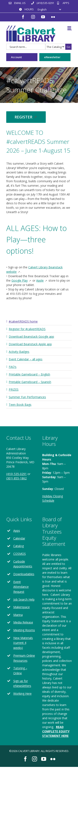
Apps (16, 531)
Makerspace (21, 607)
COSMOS (19, 554)
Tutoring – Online (20, 670)
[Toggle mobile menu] (69, 28)
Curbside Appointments (22, 563)
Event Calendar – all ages (25, 359)
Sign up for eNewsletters (22, 683)
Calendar (19, 538)
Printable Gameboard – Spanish (30, 382)
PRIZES (14, 389)
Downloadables (23, 574)
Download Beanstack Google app (31, 337)
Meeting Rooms (24, 630)
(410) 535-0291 (16, 474)
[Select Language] (49, 10)
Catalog (18, 546)
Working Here (22, 694)
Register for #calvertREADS (27, 329)
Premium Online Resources (24, 658)
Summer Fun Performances (27, 397)
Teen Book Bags (20, 405)
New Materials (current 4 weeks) (23, 643)
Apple (42, 280)
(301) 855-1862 (16, 478)
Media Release (23, 622)
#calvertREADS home (23, 321)
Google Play (21, 280)
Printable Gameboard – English (29, 374)
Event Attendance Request (21, 587)
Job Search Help (24, 599)
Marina (18, 615)
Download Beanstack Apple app (30, 344)
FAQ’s (12, 367)
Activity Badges (19, 352)
